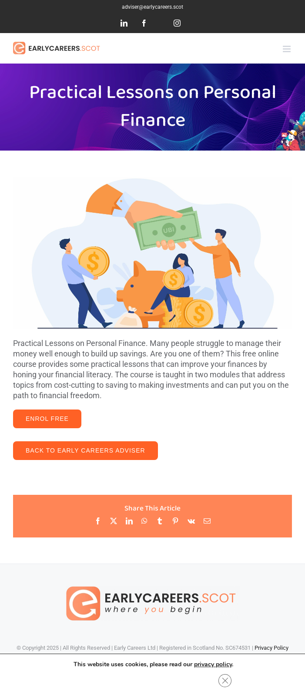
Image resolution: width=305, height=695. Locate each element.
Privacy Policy (271, 648)
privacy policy (213, 664)
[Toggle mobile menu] (287, 49)
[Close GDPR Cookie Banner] (224, 680)
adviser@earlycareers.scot (152, 7)
